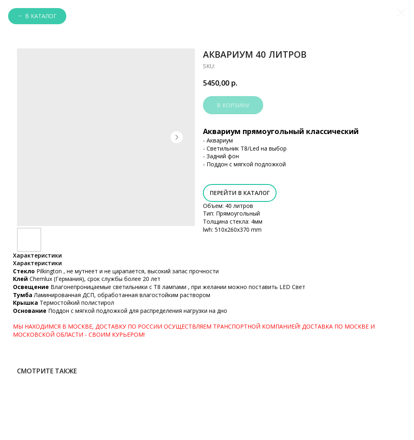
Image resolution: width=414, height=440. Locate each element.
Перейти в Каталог (240, 193)
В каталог (41, 16)
